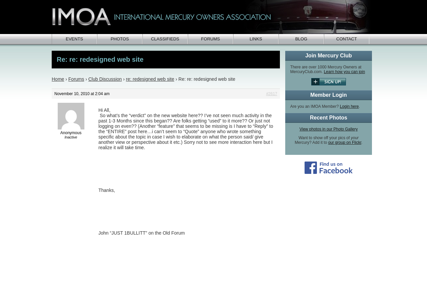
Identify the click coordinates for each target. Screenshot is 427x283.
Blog (301, 38)
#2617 (271, 93)
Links (256, 38)
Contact (346, 38)
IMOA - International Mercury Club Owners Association (212, 17)
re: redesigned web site (150, 79)
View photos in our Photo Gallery (329, 129)
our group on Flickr (344, 142)
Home (58, 79)
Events (74, 38)
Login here (349, 106)
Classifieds (165, 38)
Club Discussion (105, 79)
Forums (210, 38)
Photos (120, 38)
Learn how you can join (344, 71)
